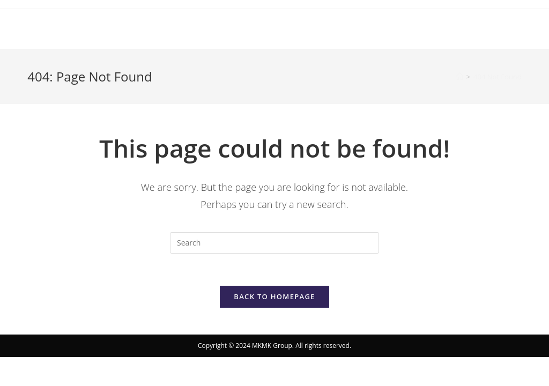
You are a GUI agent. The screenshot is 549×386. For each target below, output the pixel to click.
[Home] (459, 76)
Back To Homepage (274, 296)
